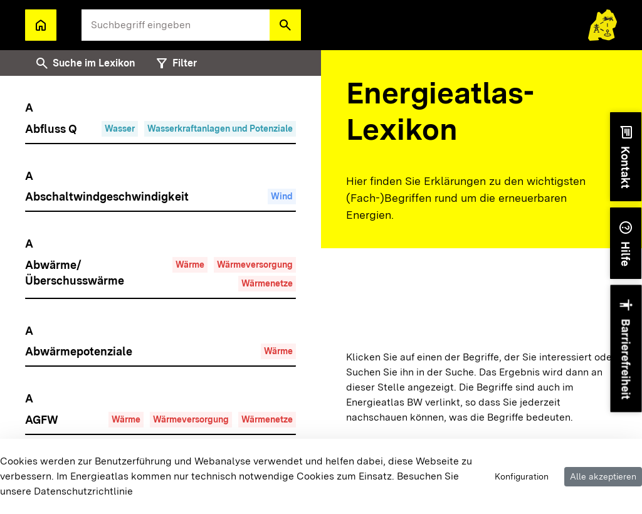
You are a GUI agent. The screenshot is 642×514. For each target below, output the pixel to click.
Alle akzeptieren (603, 476)
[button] (285, 25)
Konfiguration (522, 476)
